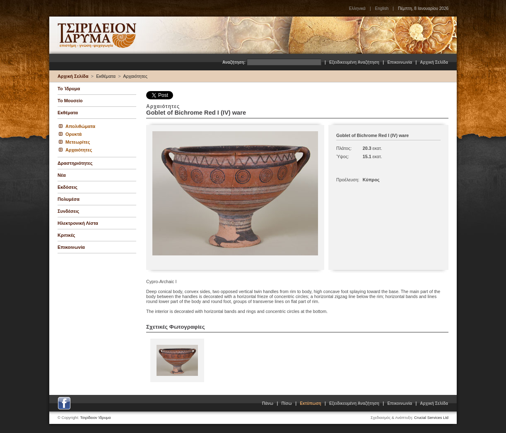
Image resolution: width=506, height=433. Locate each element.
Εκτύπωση (310, 403)
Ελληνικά (357, 8)
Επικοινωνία (399, 62)
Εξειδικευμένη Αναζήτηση (354, 62)
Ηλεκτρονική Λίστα (78, 223)
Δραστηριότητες (75, 163)
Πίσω (287, 403)
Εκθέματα (106, 76)
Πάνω (267, 403)
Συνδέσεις (68, 211)
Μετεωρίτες (77, 142)
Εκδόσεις (67, 187)
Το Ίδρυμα (69, 88)
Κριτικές (66, 235)
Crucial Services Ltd (431, 418)
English (381, 8)
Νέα (62, 175)
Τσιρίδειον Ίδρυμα (95, 418)
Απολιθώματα (80, 126)
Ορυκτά (73, 134)
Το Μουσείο (70, 100)
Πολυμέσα (69, 199)
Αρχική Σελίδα (434, 62)
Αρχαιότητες (135, 76)
